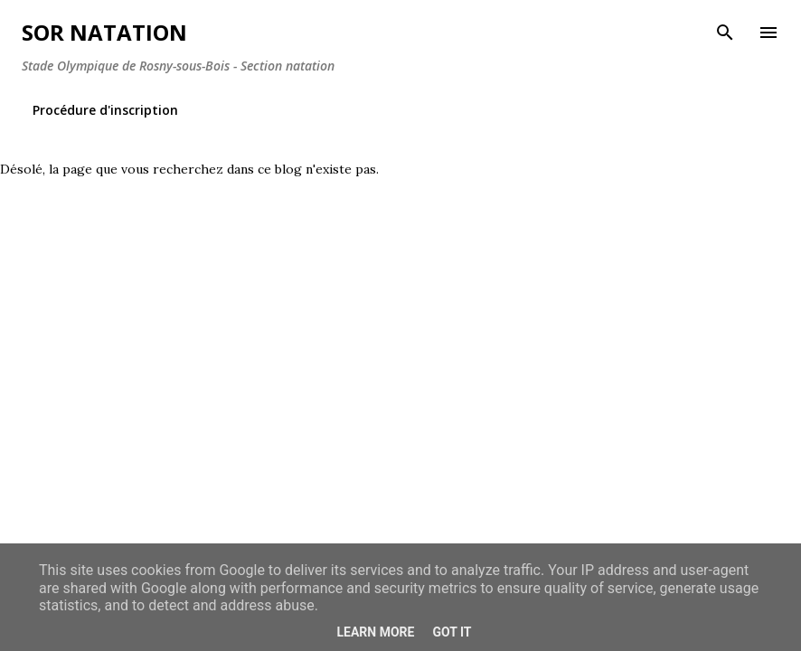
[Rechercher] (725, 32)
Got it (451, 632)
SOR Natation (104, 32)
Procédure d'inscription (105, 109)
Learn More (375, 632)
